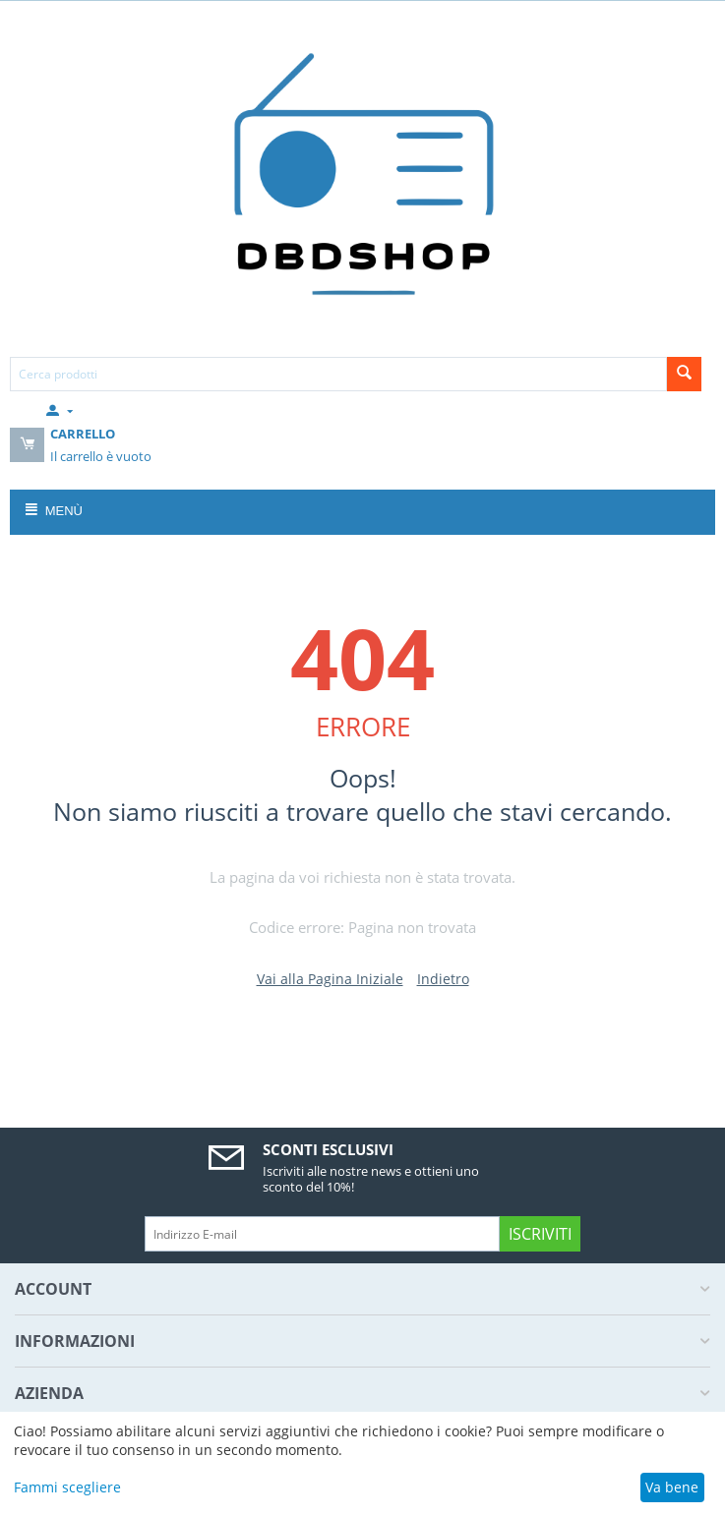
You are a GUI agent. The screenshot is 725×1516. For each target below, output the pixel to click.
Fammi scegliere (67, 1487)
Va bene (671, 1487)
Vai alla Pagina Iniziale (330, 978)
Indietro (443, 978)
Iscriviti (540, 1234)
